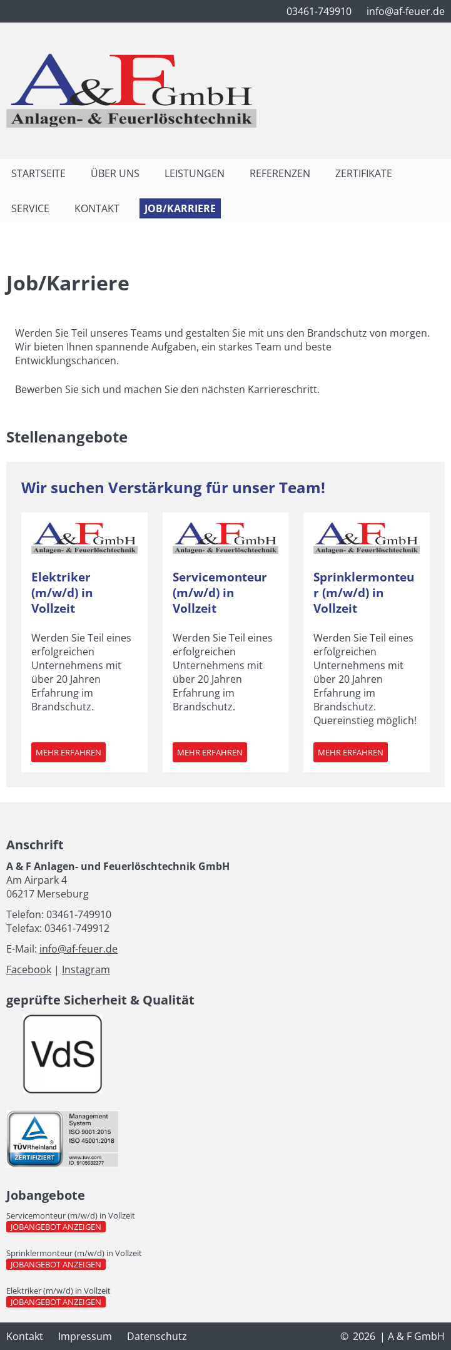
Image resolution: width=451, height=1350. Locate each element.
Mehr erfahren (71, 754)
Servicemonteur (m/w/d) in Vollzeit (220, 592)
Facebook (28, 969)
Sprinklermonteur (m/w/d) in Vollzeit (363, 592)
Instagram (86, 969)
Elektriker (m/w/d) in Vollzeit (62, 592)
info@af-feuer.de (78, 949)
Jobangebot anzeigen (58, 1226)
